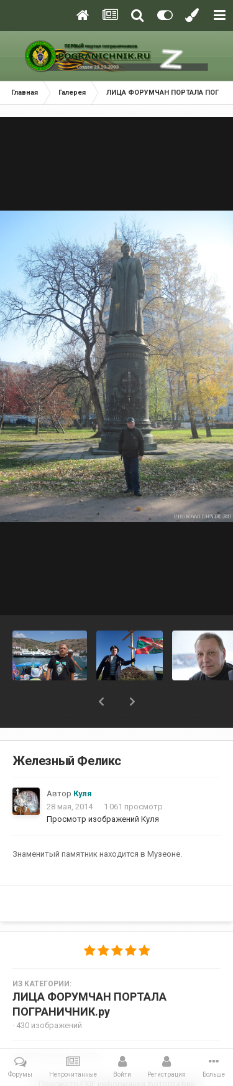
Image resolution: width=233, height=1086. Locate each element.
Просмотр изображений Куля (103, 819)
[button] (101, 701)
